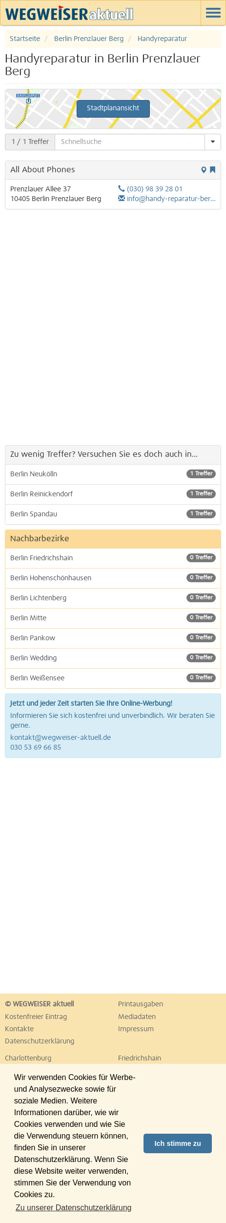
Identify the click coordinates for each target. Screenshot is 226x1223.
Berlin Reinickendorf (113, 493)
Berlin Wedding (113, 657)
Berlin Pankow (113, 637)
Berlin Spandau (113, 514)
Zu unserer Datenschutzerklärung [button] (73, 1207)
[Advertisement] (113, 327)
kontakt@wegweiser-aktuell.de (60, 737)
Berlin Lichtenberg (113, 597)
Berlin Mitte (113, 617)
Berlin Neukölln (113, 473)
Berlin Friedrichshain (113, 557)
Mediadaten (137, 1017)
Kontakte (19, 1029)
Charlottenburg (28, 1058)
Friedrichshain (139, 1058)
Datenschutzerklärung (39, 1041)
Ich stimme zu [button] (178, 1143)
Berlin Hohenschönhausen (113, 577)
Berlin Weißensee (113, 677)
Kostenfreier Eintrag (36, 1017)
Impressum (136, 1029)
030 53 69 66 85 (35, 747)
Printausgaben (140, 1004)
